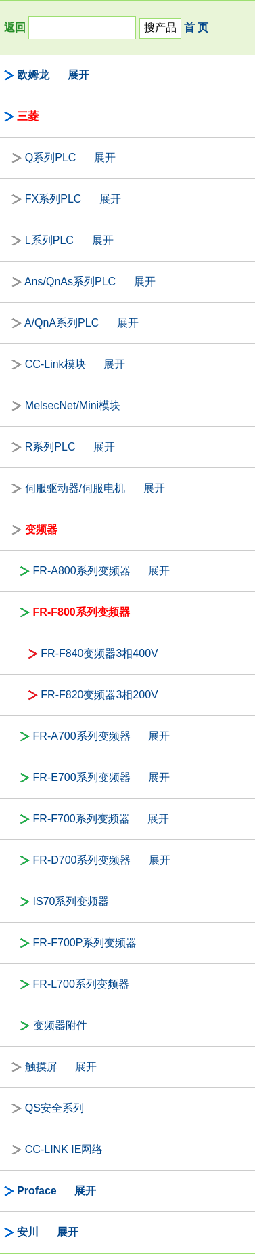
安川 (28, 1232)
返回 (15, 27)
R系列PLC (50, 447)
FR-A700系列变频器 (82, 736)
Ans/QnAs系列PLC (70, 281)
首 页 (196, 27)
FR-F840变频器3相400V (99, 653)
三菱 (28, 116)
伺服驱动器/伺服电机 (75, 488)
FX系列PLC (53, 199)
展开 (78, 75)
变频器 (41, 529)
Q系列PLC (50, 157)
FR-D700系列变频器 (82, 860)
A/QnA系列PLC (61, 323)
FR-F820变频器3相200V (99, 695)
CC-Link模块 (55, 364)
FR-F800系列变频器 (81, 612)
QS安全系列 (54, 1108)
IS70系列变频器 (71, 901)
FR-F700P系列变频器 (85, 942)
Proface (37, 1190)
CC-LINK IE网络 (64, 1149)
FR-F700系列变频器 (81, 818)
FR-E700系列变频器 (82, 777)
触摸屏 (41, 1066)
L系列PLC (49, 240)
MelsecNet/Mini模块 (72, 405)
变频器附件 (60, 1025)
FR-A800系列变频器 (82, 571)
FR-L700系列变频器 (81, 984)
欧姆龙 (33, 75)
